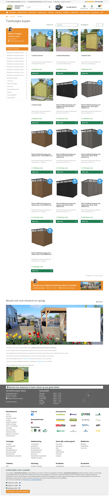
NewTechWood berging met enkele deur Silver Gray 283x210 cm (91, 205)
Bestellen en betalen (11, 422)
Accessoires (95, 12)
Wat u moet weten (10, 430)
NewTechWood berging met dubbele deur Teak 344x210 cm (42, 155)
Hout (7, 466)
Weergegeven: (84, 25)
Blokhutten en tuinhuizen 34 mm (15, 58)
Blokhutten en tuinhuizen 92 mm (15, 75)
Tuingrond (58, 450)
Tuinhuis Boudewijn (63, 55)
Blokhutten (74, 12)
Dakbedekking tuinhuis (13, 89)
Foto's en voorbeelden (12, 426)
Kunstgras (58, 456)
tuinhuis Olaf (27, 358)
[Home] (14, 7)
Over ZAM (8, 416)
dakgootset (40, 361)
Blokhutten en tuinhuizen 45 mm (15, 64)
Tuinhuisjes (10, 81)
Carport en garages (12, 83)
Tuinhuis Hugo (36, 105)
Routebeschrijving (11, 402)
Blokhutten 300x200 (12, 78)
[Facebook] (32, 414)
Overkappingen (60, 466)
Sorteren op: (49, 25)
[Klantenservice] (84, 7)
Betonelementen (10, 454)
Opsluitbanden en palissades (13, 456)
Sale (101, 12)
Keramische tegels (10, 446)
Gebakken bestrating (36, 458)
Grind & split (59, 444)
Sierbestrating (22, 12)
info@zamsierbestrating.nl (17, 41)
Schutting (58, 12)
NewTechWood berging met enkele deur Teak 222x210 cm (42, 204)
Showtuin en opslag (11, 418)
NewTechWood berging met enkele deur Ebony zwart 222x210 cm (66, 155)
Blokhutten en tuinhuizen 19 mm (15, 52)
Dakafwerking (84, 446)
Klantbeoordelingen (11, 424)
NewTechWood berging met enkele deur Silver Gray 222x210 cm (91, 155)
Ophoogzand (59, 446)
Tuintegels (12, 12)
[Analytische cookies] (6, 485)
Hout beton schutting (36, 466)
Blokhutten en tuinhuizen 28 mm (15, 55)
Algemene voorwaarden (12, 434)
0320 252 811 (13, 39)
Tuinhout (51, 12)
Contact (8, 414)
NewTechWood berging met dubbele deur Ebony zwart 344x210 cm (66, 106)
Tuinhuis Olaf (86, 55)
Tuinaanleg (9, 428)
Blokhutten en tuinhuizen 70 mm (15, 72)
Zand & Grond (42, 12)
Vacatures (8, 420)
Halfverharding (60, 452)
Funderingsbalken (11, 95)
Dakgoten (9, 92)
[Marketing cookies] (6, 488)
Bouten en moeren (85, 466)
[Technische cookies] (6, 482)
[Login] (92, 7)
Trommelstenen (35, 444)
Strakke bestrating (35, 452)
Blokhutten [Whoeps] (12, 16)
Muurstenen (34, 454)
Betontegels (9, 448)
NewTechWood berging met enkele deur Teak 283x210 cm (42, 253)
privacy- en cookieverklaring (33, 480)
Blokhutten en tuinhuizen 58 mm (15, 69)
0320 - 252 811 (53, 288)
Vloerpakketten (11, 97)
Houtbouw (66, 12)
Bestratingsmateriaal (11, 450)
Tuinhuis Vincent (37, 55)
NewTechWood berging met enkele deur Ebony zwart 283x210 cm (66, 205)
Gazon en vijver (84, 12)
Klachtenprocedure (11, 432)
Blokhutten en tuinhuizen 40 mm (15, 61)
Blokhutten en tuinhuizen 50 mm (15, 66)
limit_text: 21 (99, 24)
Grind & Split (32, 12)
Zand (57, 448)
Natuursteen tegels (11, 452)
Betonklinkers (34, 446)
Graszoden (59, 454)
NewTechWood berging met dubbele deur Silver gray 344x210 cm (91, 106)
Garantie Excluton (10, 436)
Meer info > (99, 302)
